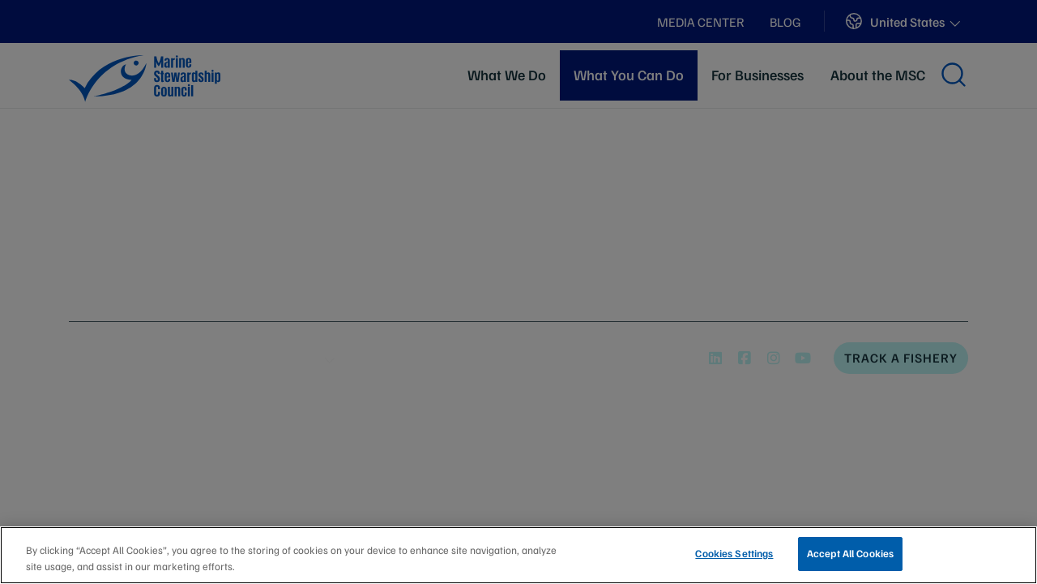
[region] (518, 555)
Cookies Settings (734, 553)
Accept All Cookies (850, 553)
